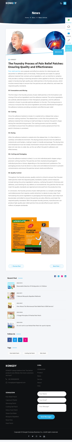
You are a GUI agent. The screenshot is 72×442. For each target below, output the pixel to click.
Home (27, 17)
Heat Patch (9, 423)
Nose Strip (9, 420)
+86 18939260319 (12, 379)
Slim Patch (43, 353)
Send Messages (46, 417)
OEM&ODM (41, 369)
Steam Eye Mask (11, 413)
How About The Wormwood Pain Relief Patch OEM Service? (35, 306)
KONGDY (11, 366)
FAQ (38, 386)
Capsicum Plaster (11, 400)
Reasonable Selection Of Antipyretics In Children (32, 286)
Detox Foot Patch (12, 410)
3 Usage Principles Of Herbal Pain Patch (29, 315)
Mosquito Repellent (12, 416)
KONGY (11, 3)
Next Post (56, 266)
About (39, 382)
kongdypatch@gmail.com (15, 382)
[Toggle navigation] (64, 3)
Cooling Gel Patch (30, 353)
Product (40, 372)
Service (39, 379)
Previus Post (16, 266)
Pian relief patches (14, 71)
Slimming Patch (11, 403)
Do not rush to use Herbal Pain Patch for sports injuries (34, 325)
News (33, 17)
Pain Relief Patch (14, 353)
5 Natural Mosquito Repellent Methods (29, 296)
